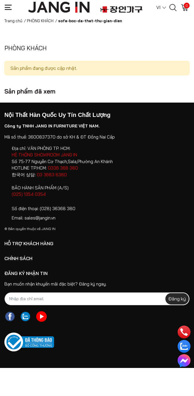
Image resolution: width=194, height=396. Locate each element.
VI (158, 7)
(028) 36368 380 (57, 208)
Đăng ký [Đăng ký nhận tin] (177, 299)
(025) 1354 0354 (29, 194)
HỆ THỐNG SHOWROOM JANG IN (44, 155)
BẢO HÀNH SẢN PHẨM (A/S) (40, 188)
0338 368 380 (63, 168)
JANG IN (48, 228)
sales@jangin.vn (40, 218)
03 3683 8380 (52, 174)
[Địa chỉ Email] (97, 298)
